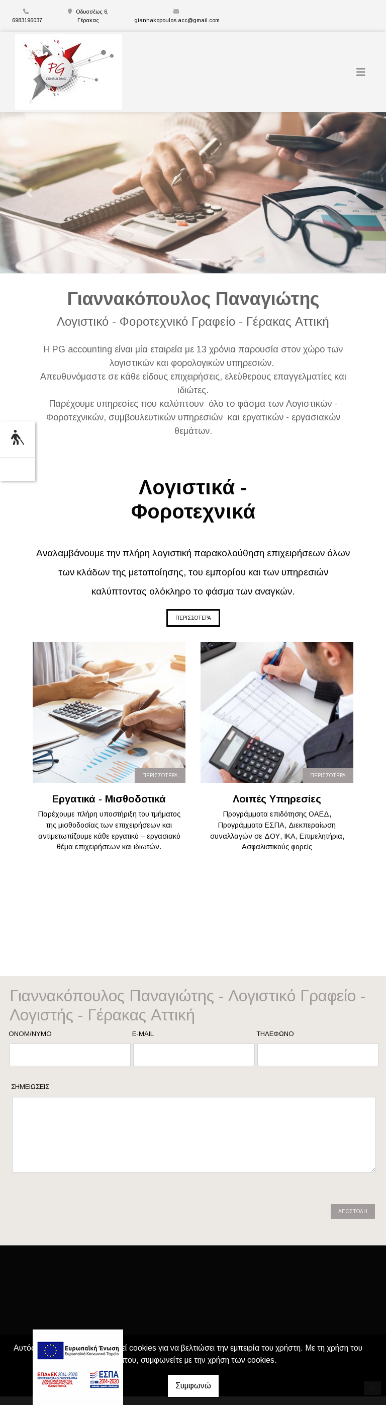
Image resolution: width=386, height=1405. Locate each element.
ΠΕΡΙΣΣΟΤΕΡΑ (193, 618)
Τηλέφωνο (275, 1034)
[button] (29, 192)
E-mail (143, 1034)
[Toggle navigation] (360, 72)
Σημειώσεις (30, 1086)
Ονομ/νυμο (30, 1034)
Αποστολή (352, 1203)
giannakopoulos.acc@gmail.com (177, 20)
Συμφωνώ (193, 1385)
